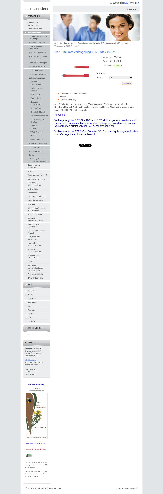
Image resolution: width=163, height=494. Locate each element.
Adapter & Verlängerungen (104, 43)
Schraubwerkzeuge (85, 43)
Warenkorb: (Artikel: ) (126, 3)
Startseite (58, 43)
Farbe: (100, 77)
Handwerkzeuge (70, 43)
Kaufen (127, 83)
